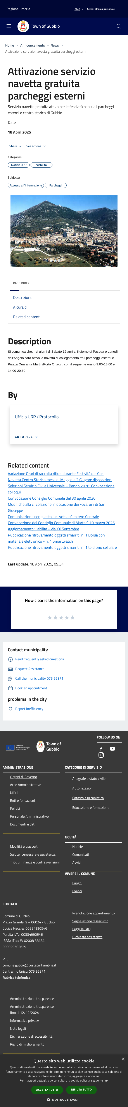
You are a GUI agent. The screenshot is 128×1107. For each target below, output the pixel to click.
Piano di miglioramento (27, 1044)
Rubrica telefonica (16, 977)
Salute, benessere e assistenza (32, 854)
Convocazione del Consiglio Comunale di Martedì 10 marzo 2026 (61, 523)
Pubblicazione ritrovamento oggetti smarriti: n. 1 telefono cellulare (62, 547)
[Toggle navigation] (8, 26)
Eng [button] (79, 9)
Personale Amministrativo (29, 816)
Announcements (32, 45)
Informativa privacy (24, 1020)
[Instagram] (101, 755)
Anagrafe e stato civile (89, 778)
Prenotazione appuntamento (93, 913)
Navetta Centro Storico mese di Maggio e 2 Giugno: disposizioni (60, 480)
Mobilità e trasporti (24, 846)
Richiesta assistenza (87, 936)
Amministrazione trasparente (32, 998)
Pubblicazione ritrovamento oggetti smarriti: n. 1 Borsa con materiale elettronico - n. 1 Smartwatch (56, 538)
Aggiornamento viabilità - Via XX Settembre (43, 529)
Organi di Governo (23, 776)
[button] (64, 1099)
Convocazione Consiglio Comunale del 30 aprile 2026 (51, 498)
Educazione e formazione (90, 807)
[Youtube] (112, 749)
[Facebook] (101, 749)
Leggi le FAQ (81, 929)
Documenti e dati (22, 824)
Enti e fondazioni (22, 800)
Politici (15, 808)
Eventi (77, 891)
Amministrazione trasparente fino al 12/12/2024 (32, 1009)
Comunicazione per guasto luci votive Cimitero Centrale (53, 517)
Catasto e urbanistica (88, 797)
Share (16, 146)
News (54, 45)
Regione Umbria (18, 8)
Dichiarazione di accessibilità (31, 1036)
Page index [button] (21, 283)
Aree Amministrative (25, 784)
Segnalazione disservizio (90, 921)
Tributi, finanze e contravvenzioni (35, 862)
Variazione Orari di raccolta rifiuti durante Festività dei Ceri (56, 474)
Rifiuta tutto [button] (81, 1089)
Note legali (18, 1028)
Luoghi (77, 883)
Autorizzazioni (82, 788)
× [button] (123, 1059)
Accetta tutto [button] (47, 1090)
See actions (36, 146)
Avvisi (76, 862)
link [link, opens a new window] (106, 1080)
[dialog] (64, 1081)
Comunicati (80, 854)
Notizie (77, 846)
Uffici (14, 792)
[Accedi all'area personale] (101, 9)
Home (9, 45)
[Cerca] (118, 26)
